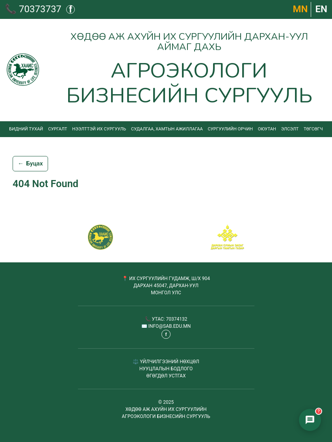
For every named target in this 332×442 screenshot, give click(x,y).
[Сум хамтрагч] (227, 237)
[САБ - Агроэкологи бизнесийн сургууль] (100, 237)
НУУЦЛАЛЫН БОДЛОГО (166, 368)
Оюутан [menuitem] (267, 129)
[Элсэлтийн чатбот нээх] (310, 420)
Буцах (30, 164)
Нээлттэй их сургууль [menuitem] (99, 129)
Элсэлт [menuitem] (290, 129)
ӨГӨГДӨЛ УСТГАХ (166, 376)
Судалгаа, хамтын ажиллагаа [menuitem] (167, 129)
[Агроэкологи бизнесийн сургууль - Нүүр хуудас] (166, 70)
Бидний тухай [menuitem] (26, 129)
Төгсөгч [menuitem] (313, 129)
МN (300, 9)
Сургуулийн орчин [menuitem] (230, 129)
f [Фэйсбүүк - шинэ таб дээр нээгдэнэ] (70, 9)
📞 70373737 (33, 9)
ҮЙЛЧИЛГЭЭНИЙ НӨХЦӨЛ (169, 361)
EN (321, 9)
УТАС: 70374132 (169, 319)
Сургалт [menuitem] (57, 129)
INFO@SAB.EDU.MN (169, 326)
